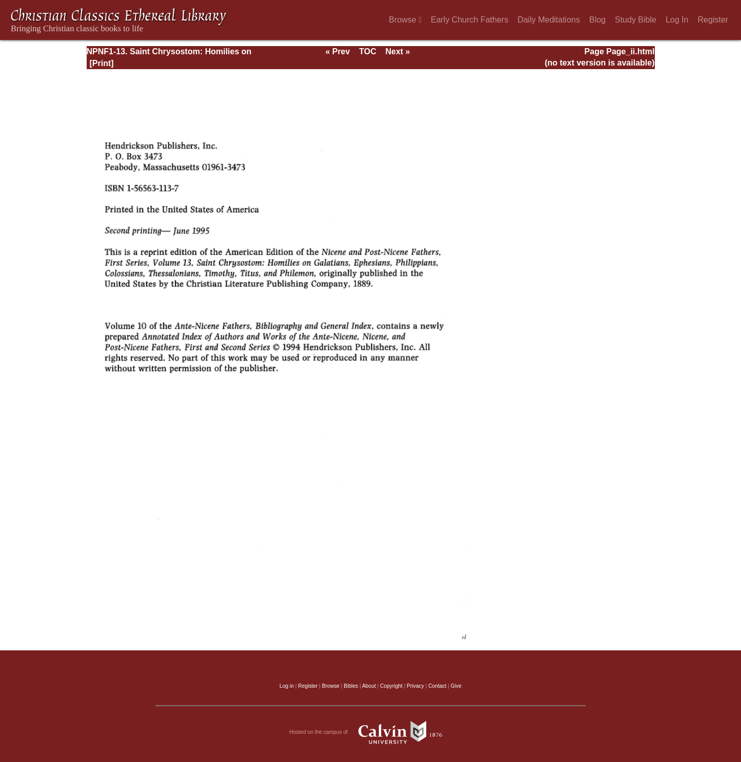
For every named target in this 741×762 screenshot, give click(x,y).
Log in (286, 686)
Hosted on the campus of (370, 732)
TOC (367, 51)
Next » (397, 51)
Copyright (391, 686)
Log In (677, 19)
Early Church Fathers (469, 19)
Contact (437, 686)
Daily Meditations (548, 19)
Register (712, 19)
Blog (597, 19)
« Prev (337, 51)
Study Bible (635, 19)
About (369, 686)
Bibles (351, 686)
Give (456, 686)
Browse (405, 19)
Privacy (415, 686)
